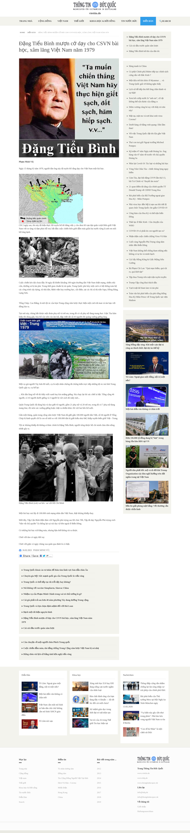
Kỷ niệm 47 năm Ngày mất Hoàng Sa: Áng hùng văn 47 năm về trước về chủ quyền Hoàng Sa (147, 154)
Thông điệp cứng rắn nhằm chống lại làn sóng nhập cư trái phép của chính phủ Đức (153, 686)
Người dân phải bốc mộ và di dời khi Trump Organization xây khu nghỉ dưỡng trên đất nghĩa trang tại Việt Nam (146, 473)
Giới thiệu (141, 807)
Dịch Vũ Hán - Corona (67, 783)
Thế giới (79, 21)
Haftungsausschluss (145, 811)
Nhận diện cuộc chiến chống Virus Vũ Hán (148, 236)
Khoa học (76, 675)
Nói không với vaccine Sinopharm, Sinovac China (46, 588)
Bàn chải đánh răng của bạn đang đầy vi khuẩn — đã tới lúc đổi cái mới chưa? (102, 699)
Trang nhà (25, 21)
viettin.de (95, 13)
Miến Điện (62, 788)
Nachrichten (128, 675)
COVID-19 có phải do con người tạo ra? (146, 231)
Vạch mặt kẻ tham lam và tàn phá (143, 288)
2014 (99, 778)
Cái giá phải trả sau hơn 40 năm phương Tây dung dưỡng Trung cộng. (56, 600)
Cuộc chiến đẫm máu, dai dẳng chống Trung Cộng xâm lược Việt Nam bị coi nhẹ (61, 648)
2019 (99, 802)
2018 (99, 797)
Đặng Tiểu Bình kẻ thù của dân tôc (144, 51)
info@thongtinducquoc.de (147, 797)
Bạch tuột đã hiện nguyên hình (37, 612)
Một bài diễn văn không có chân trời (143, 409)
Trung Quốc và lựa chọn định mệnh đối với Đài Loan (48, 606)
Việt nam (63, 21)
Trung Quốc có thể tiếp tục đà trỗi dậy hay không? (47, 582)
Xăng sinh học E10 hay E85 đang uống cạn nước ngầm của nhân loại (102, 686)
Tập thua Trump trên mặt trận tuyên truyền (148, 277)
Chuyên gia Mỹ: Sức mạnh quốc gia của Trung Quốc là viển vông (53, 576)
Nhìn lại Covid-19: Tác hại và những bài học (148, 163)
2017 (99, 792)
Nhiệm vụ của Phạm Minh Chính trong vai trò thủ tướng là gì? (52, 594)
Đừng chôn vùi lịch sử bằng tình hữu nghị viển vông (47, 654)
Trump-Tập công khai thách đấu (143, 282)
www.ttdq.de (142, 778)
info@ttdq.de (142, 792)
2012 (99, 769)
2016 (99, 788)
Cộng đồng (45, 21)
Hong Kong (62, 792)
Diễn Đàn (148, 21)
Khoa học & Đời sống (102, 21)
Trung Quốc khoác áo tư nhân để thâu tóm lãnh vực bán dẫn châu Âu (55, 570)
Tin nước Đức (129, 21)
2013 (99, 773)
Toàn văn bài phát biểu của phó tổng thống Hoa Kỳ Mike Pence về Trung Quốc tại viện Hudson (148, 296)
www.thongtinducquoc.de (147, 783)
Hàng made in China (138, 66)
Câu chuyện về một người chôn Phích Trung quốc (46, 642)
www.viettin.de (143, 773)
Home (22, 32)
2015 (99, 783)
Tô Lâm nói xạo (46, 721)
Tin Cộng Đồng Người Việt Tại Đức (73, 778)
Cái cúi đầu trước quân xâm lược (38, 628)
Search (166, 21)
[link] (26, 162)
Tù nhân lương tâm (66, 769)
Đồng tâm (62, 773)
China (60, 797)
